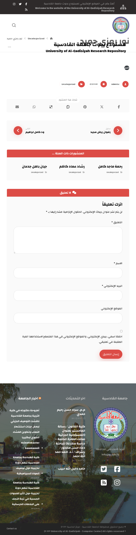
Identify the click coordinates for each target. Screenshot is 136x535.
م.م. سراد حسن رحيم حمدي (71, 412)
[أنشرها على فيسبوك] (119, 107)
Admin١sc (115, 84)
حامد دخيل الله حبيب (71, 468)
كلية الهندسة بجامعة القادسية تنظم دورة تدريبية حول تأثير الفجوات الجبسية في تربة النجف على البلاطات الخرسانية (24, 493)
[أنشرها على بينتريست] (85, 107)
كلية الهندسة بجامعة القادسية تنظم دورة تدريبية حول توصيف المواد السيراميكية (26, 465)
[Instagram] (117, 482)
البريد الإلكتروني (112, 285)
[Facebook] (117, 469)
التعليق (116, 222)
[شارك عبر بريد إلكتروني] (17, 107)
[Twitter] (103, 469)
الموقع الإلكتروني (111, 308)
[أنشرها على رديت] (68, 107)
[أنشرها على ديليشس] (51, 107)
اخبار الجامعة (28, 398)
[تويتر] (20, 4)
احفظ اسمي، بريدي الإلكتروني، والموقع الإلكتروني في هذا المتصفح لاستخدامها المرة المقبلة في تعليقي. (72, 339)
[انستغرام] (14, 4)
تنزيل (126, 68)
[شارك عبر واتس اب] (34, 107)
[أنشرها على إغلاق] (102, 107)
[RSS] (26, 9)
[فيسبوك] (26, 4)
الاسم (118, 263)
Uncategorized (68, 84)
